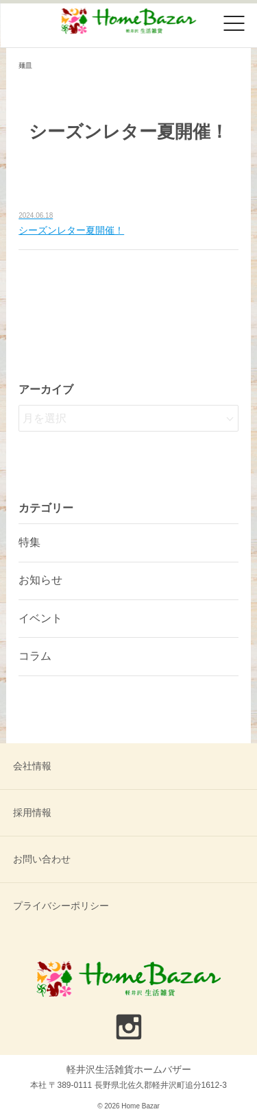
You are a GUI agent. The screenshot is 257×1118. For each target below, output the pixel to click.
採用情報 (32, 812)
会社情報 (32, 765)
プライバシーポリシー (61, 905)
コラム (35, 656)
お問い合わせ (42, 859)
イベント (40, 618)
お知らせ (40, 580)
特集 (29, 542)
